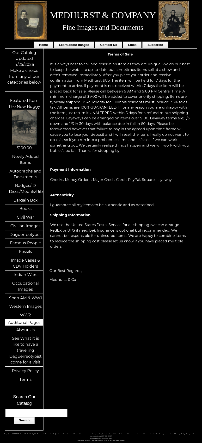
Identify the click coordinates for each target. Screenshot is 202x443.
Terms (25, 379)
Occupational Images (25, 286)
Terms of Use (107, 438)
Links (132, 45)
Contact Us (108, 45)
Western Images (25, 306)
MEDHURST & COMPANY (103, 15)
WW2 (25, 315)
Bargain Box (25, 200)
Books (25, 208)
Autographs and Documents (25, 174)
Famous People (25, 242)
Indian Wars (25, 274)
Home (43, 45)
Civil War (25, 217)
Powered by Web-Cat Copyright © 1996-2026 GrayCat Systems (101, 441)
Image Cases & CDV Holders (25, 263)
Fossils (25, 251)
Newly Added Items (25, 159)
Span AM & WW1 (25, 297)
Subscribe (155, 45)
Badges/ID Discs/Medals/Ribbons (26, 188)
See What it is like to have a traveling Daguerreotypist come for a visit (25, 350)
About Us (25, 329)
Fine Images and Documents (102, 27)
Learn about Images (74, 45)
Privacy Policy (25, 370)
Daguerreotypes (25, 234)
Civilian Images (25, 225)
